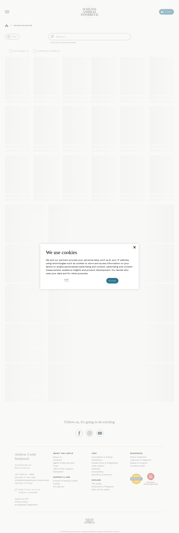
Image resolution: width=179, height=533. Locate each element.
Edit (66, 279)
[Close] (134, 248)
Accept (112, 280)
